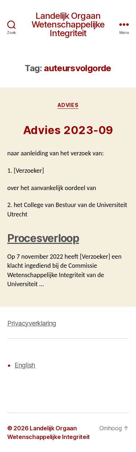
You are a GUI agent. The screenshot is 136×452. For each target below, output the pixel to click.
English (25, 365)
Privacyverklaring (31, 323)
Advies (68, 105)
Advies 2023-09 (68, 130)
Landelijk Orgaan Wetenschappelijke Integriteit (68, 25)
